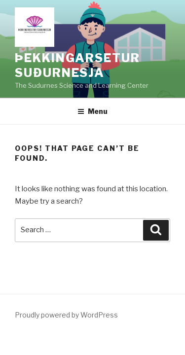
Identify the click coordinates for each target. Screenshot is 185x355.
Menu (92, 111)
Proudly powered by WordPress (66, 315)
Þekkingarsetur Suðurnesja (77, 65)
